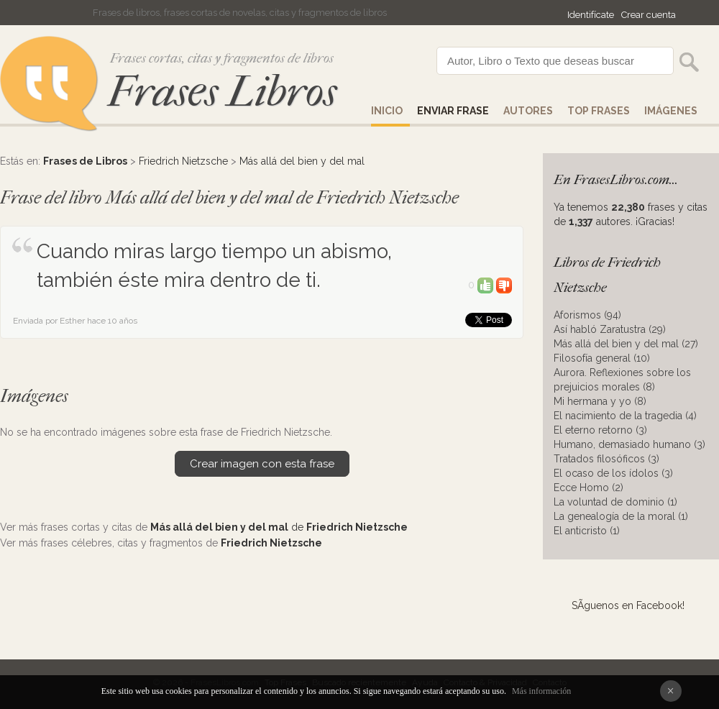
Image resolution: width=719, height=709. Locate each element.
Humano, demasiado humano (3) (629, 444)
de (279, 527)
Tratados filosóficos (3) (606, 459)
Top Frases (598, 110)
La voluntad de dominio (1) (615, 502)
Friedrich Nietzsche (183, 161)
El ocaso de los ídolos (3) (613, 473)
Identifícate (590, 14)
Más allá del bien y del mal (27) (626, 343)
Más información (541, 691)
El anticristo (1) (587, 530)
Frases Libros (222, 91)
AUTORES (528, 110)
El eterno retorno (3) (600, 430)
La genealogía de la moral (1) (621, 516)
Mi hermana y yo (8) (600, 401)
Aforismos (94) (587, 315)
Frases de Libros (85, 161)
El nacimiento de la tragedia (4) (625, 415)
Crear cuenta (648, 14)
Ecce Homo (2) (588, 487)
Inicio (387, 110)
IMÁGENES (670, 110)
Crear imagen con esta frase (262, 463)
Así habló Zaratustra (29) (610, 329)
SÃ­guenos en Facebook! (628, 605)
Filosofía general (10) (602, 358)
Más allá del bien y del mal (302, 161)
